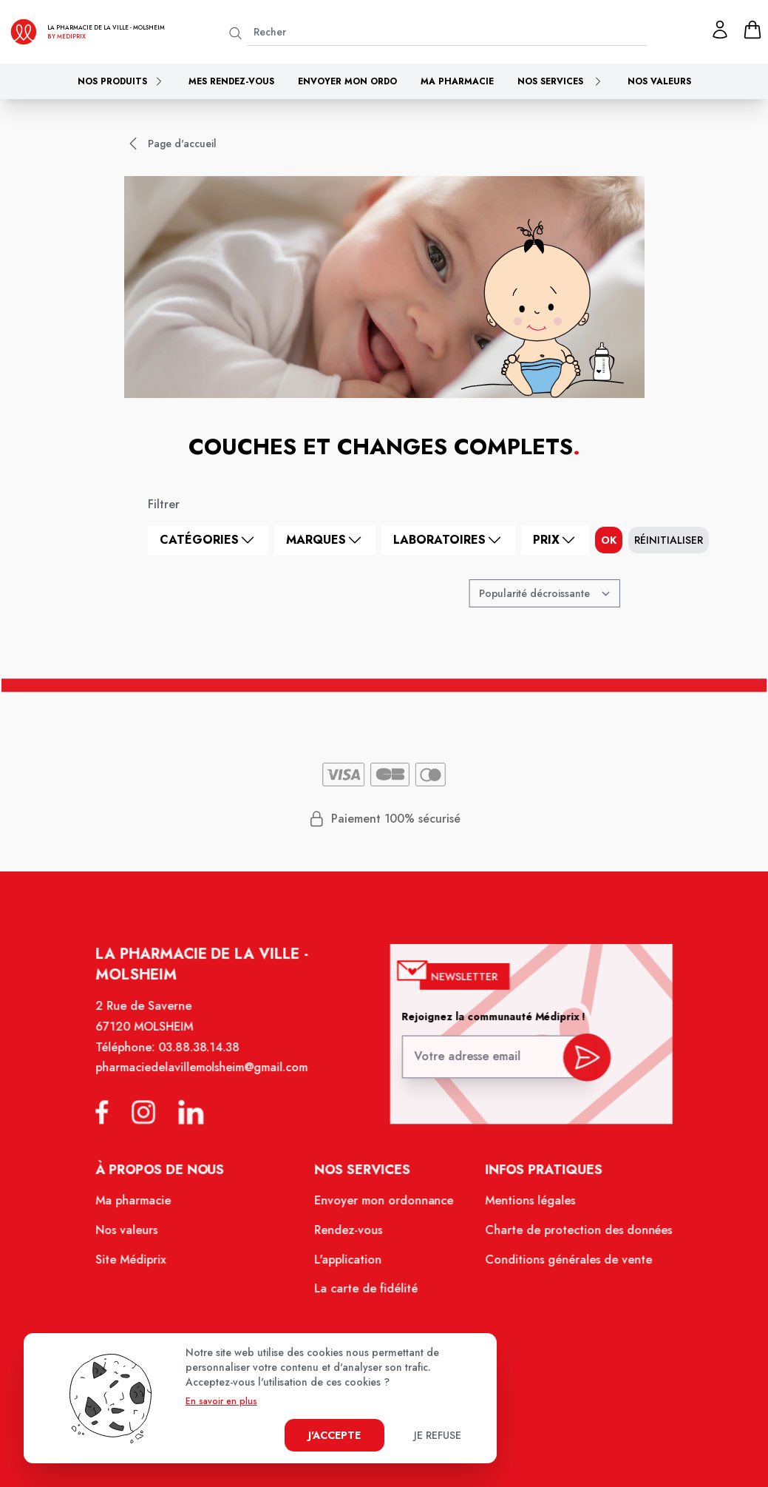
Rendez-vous (349, 1237)
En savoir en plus (221, 1401)
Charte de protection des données (571, 1237)
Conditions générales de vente (561, 1265)
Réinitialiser (668, 540)
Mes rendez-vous (231, 81)
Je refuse (437, 1435)
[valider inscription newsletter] (578, 1068)
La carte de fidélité (366, 1293)
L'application (349, 1265)
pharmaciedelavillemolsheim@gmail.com (208, 1081)
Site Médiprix (140, 1265)
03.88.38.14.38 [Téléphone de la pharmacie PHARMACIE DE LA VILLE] (207, 1061)
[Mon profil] (720, 29)
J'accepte (334, 1435)
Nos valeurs (659, 81)
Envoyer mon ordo (347, 81)
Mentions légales (524, 1209)
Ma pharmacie (457, 81)
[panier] (752, 29)
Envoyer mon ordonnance (384, 1209)
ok (608, 540)
